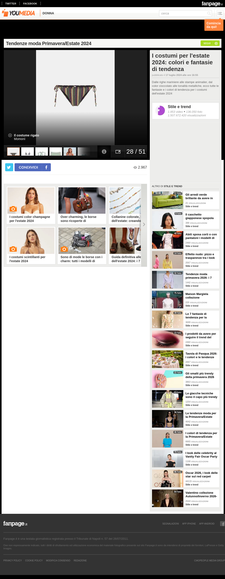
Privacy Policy (12, 560)
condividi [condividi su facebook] (28, 167)
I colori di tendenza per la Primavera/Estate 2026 (201, 435)
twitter (10, 3)
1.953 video (175, 111)
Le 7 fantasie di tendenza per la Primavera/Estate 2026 (201, 315)
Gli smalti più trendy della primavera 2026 (200, 375)
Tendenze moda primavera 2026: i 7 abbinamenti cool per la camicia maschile (200, 276)
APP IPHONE (189, 524)
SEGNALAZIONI (170, 524)
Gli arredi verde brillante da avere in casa (199, 196)
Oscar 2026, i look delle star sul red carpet (202, 474)
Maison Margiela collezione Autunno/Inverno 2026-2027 (201, 295)
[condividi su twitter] (9, 167)
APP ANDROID (206, 524)
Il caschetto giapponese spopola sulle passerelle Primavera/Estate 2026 (201, 216)
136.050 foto (194, 111)
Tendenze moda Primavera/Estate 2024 (48, 43)
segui (207, 43)
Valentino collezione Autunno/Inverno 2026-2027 (201, 494)
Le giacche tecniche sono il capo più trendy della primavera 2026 (201, 395)
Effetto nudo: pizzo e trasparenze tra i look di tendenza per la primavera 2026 (200, 256)
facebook (30, 3)
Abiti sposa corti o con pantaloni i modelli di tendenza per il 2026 (201, 236)
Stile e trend (179, 107)
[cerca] (185, 13)
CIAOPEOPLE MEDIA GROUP (209, 560)
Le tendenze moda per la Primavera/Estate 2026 (201, 415)
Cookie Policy (34, 560)
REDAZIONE (80, 560)
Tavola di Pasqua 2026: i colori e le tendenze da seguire (201, 355)
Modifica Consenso (58, 560)
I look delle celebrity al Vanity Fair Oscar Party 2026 (201, 454)
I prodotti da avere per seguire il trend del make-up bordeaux (201, 335)
